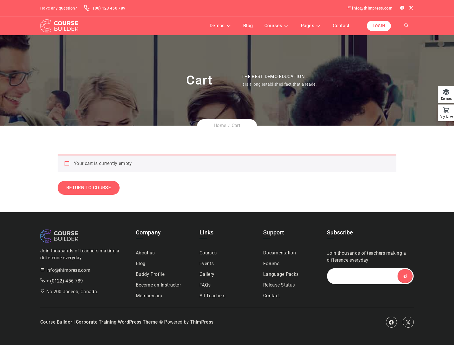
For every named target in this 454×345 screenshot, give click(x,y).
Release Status (279, 285)
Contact (341, 25)
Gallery (206, 274)
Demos (217, 25)
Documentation (279, 253)
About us (145, 253)
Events (206, 263)
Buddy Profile (150, 274)
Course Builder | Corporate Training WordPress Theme (99, 322)
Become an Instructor (158, 285)
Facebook (391, 322)
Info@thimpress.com (68, 270)
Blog (248, 25)
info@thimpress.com (369, 8)
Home (220, 125)
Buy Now (446, 117)
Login (379, 25)
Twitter (411, 8)
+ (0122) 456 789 (64, 281)
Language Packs (281, 274)
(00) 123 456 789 (104, 8)
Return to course (88, 187)
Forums (271, 263)
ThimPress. (202, 322)
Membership (149, 295)
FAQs (204, 285)
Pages (307, 25)
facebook (402, 8)
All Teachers (212, 295)
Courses (273, 25)
